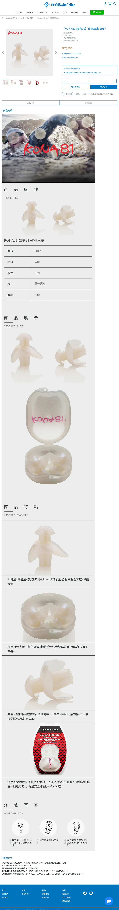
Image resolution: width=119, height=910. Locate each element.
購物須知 (65, 894)
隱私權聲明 (66, 901)
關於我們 (5, 894)
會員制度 (25, 894)
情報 (84, 12)
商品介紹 (30, 103)
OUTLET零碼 (43, 12)
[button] (55, 52)
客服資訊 (45, 894)
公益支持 (5, 897)
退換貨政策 (66, 897)
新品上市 (18, 12)
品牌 (65, 12)
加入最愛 (67, 94)
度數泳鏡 (74, 12)
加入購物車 (75, 87)
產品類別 (55, 12)
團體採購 (45, 897)
